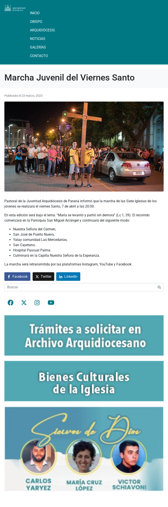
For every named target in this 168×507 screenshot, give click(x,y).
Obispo (36, 22)
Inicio (35, 13)
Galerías (38, 47)
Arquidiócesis (42, 30)
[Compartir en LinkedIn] (68, 276)
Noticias (37, 39)
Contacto (39, 56)
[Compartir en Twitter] (43, 276)
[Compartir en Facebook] (17, 276)
